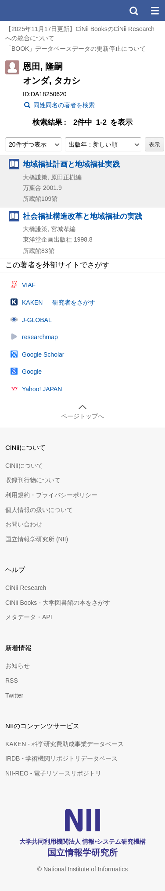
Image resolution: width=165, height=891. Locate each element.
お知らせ (17, 665)
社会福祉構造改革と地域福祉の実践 (82, 216)
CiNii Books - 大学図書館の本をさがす (57, 602)
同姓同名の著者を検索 (64, 105)
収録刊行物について (33, 480)
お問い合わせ (23, 524)
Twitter (14, 695)
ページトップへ (82, 416)
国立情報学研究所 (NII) (36, 539)
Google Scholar (43, 354)
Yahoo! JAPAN (42, 389)
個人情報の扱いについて (39, 509)
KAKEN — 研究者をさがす (58, 302)
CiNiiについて (24, 465)
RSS (11, 680)
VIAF (29, 284)
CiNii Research (25, 587)
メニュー (154, 10)
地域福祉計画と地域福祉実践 (71, 164)
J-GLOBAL (37, 319)
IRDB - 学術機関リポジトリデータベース (61, 758)
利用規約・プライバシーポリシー (51, 494)
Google (32, 371)
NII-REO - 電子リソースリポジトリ (53, 773)
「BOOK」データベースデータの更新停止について (75, 48)
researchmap (40, 336)
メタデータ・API (28, 617)
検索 (133, 10)
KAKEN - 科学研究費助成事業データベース (64, 743)
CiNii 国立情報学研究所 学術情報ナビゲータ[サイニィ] (38, 10)
